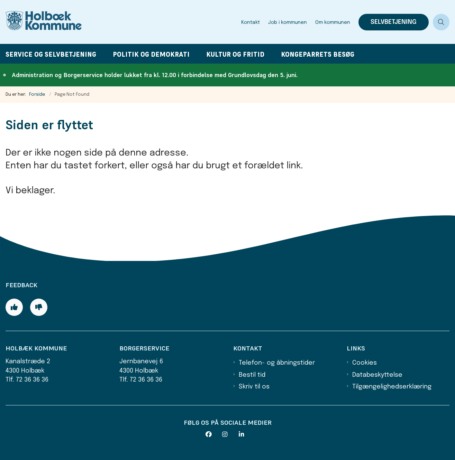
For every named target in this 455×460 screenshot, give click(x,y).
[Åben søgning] (441, 22)
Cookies (364, 363)
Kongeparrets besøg (317, 54)
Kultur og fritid (235, 54)
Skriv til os (254, 387)
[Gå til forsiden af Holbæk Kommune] (118, 22)
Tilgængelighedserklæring (391, 387)
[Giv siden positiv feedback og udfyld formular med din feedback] (14, 307)
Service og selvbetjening (51, 54)
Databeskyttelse (377, 375)
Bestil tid (252, 375)
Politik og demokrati (151, 54)
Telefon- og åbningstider (277, 363)
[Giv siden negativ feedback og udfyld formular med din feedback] (38, 307)
